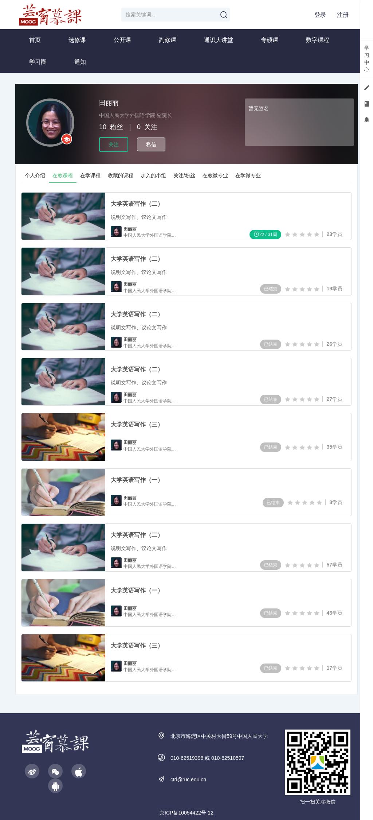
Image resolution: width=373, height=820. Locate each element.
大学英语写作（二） (137, 204)
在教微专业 (215, 175)
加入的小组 (153, 175)
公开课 (122, 40)
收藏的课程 (120, 175)
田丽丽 (130, 229)
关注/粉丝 (184, 175)
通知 (80, 62)
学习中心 (366, 59)
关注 (114, 144)
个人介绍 (35, 175)
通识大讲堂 (218, 40)
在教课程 (62, 175)
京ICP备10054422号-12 (186, 813)
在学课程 (90, 175)
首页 (35, 40)
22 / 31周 (265, 234)
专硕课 (269, 40)
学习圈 (38, 62)
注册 (343, 15)
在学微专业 (248, 175)
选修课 (77, 40)
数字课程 (317, 40)
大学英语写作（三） (137, 425)
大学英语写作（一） (137, 480)
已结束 (270, 288)
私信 (151, 144)
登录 (320, 15)
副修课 (167, 40)
